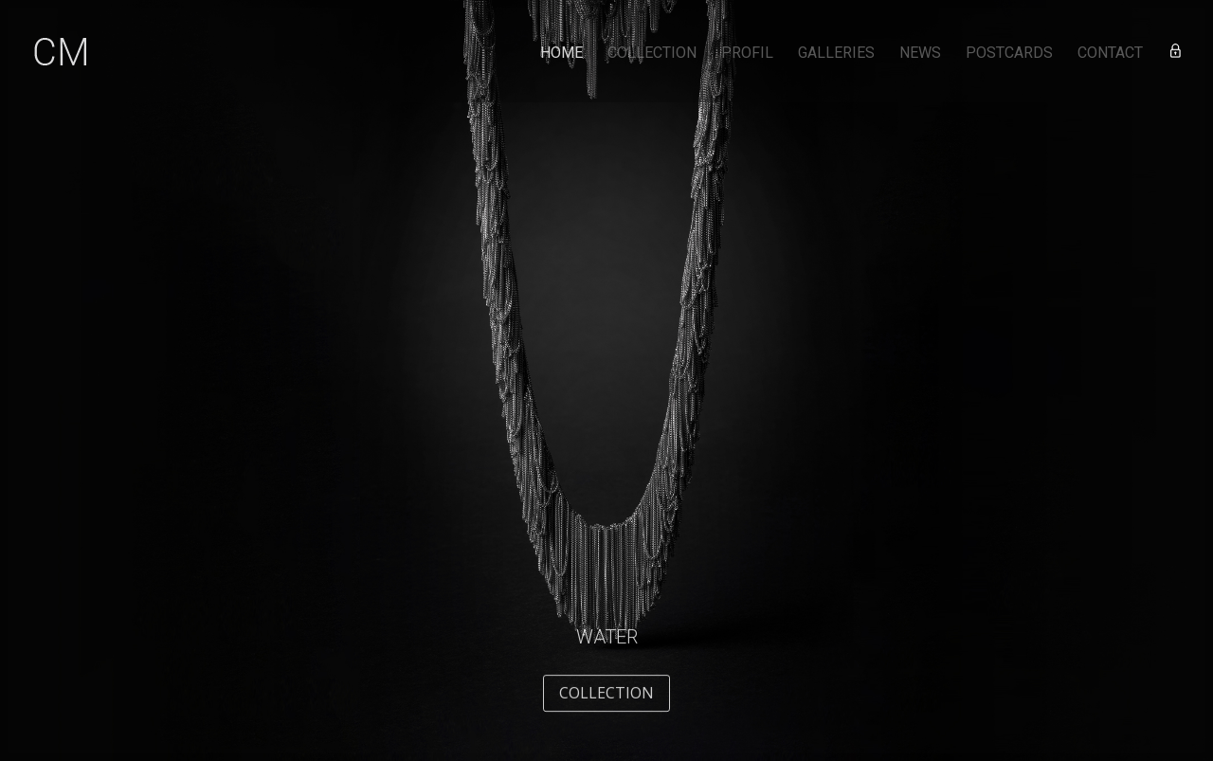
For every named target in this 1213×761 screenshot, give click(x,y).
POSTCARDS (1009, 54)
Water (607, 647)
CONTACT (1110, 54)
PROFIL (747, 54)
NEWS (920, 54)
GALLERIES (836, 54)
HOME (561, 54)
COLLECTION (652, 54)
